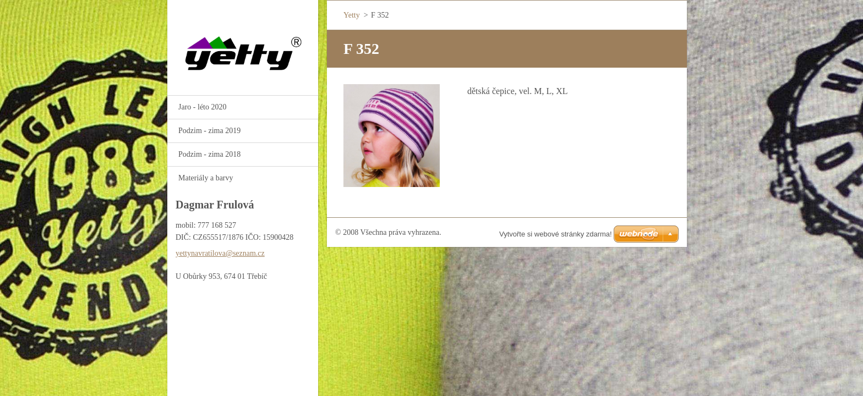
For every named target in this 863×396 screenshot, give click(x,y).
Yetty (351, 15)
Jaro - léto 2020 (202, 107)
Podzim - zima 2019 (209, 131)
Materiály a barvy (205, 178)
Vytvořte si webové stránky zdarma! (555, 234)
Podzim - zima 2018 (209, 154)
